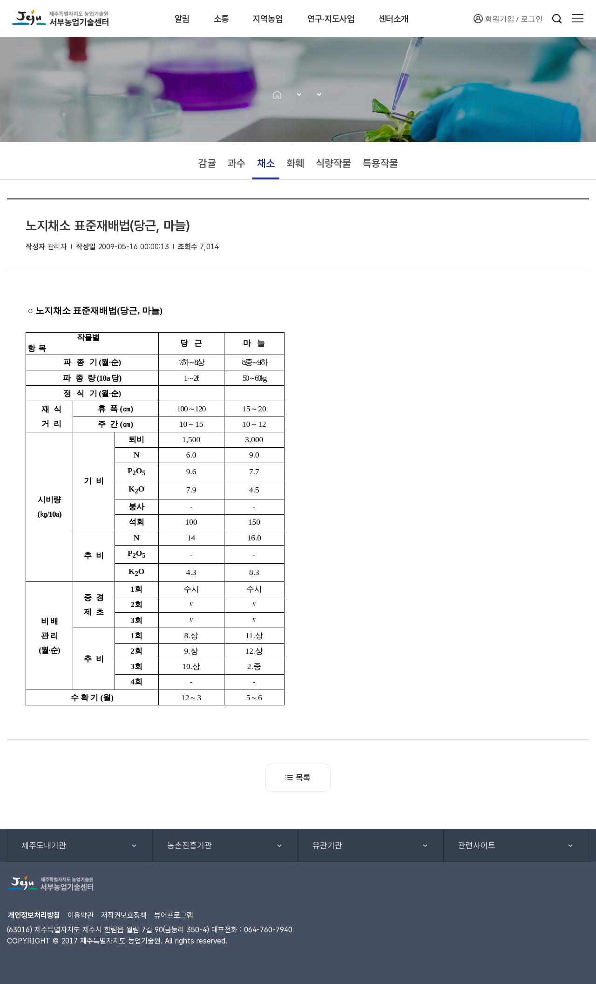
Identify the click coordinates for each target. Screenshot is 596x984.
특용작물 (380, 163)
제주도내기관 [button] (43, 845)
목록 (298, 777)
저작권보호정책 (124, 915)
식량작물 (333, 163)
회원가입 (494, 19)
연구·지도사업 (339, 18)
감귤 (207, 163)
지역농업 (270, 18)
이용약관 (81, 915)
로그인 (532, 19)
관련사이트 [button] (476, 845)
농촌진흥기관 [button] (189, 845)
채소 (266, 163)
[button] (577, 18)
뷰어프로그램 (173, 915)
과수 (236, 163)
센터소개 (408, 18)
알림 (175, 18)
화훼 (295, 163)
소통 (219, 18)
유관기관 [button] (327, 845)
